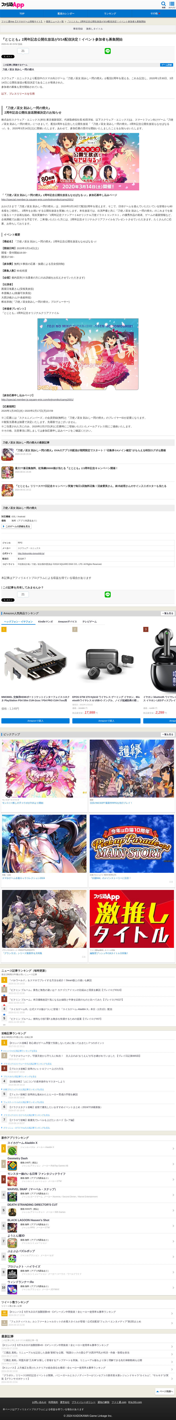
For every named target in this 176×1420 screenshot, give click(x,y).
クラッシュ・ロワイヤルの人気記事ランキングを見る (26, 1128)
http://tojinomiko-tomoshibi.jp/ (31, 553)
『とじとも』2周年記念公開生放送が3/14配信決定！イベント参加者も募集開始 (106, 21)
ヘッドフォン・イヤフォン (18, 621)
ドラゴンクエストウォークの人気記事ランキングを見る (27, 1064)
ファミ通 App (12, 5)
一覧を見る (167, 613)
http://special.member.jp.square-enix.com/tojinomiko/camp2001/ (37, 199)
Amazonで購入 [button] (35, 720)
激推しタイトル (94, 28)
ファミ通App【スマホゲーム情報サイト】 (22, 21)
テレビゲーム (89, 621)
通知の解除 (103, 1402)
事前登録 (78, 28)
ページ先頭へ (166, 1391)
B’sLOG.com (135, 1402)
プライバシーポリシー (84, 1402)
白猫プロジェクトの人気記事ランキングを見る (23, 1089)
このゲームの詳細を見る (18, 526)
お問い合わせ (39, 1402)
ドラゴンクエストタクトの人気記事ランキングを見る (26, 1115)
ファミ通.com (119, 1402)
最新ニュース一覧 (55, 21)
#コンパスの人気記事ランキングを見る (20, 1051)
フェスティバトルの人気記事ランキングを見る (23, 1102)
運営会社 (65, 1402)
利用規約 (53, 1402)
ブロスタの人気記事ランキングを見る (19, 1077)
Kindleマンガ (45, 621)
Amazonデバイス (67, 621)
